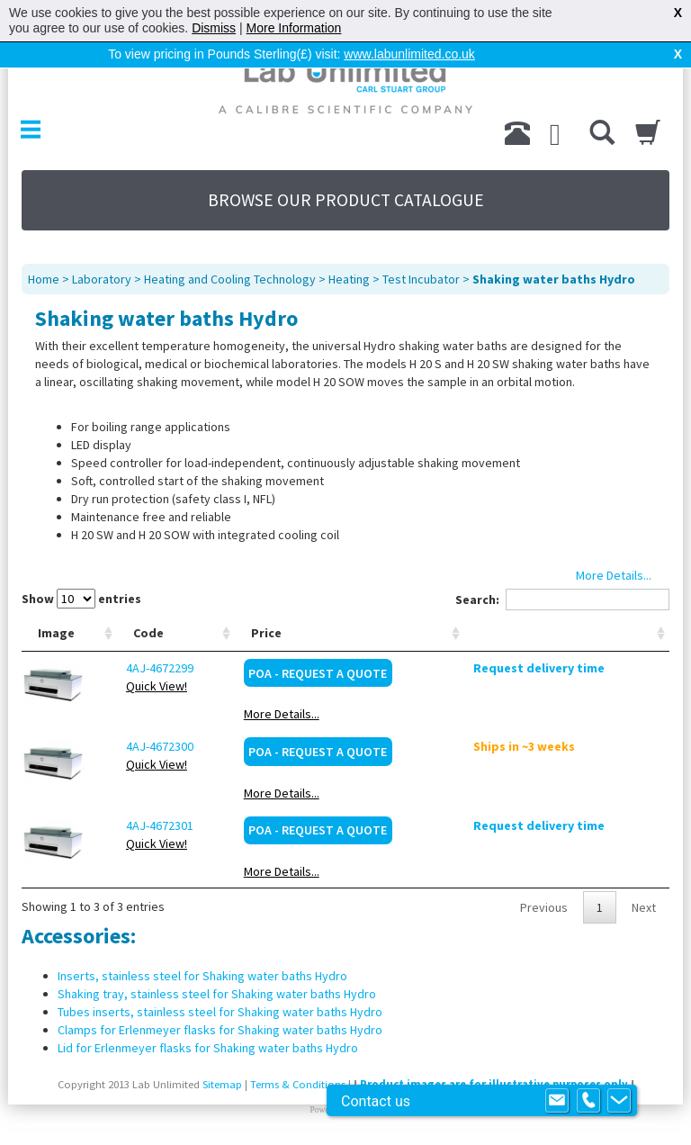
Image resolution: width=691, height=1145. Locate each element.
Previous (544, 907)
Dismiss (214, 28)
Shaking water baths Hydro (553, 279)
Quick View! (144, 686)
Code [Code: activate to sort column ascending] (136, 633)
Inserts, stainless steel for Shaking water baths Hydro (202, 976)
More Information (294, 28)
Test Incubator (421, 279)
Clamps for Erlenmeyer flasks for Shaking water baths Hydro (220, 1030)
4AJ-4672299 (147, 668)
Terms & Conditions (298, 1084)
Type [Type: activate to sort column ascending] (238, 633)
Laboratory (101, 279)
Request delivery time (565, 668)
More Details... (336, 714)
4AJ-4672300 (147, 746)
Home (43, 279)
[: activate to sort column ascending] (579, 633)
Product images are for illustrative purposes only (494, 1084)
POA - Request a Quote (373, 673)
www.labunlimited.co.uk (409, 54)
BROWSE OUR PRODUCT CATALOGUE (346, 200)
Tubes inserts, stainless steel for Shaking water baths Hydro (220, 1012)
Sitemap (222, 1084)
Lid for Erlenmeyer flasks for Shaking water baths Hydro (208, 1048)
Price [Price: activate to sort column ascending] (321, 633)
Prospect (366, 1109)
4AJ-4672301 (147, 825)
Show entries (81, 599)
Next (644, 907)
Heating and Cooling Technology (230, 279)
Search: (562, 599)
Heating (349, 279)
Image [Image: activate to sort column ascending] (56, 633)
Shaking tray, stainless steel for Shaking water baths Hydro (217, 994)
